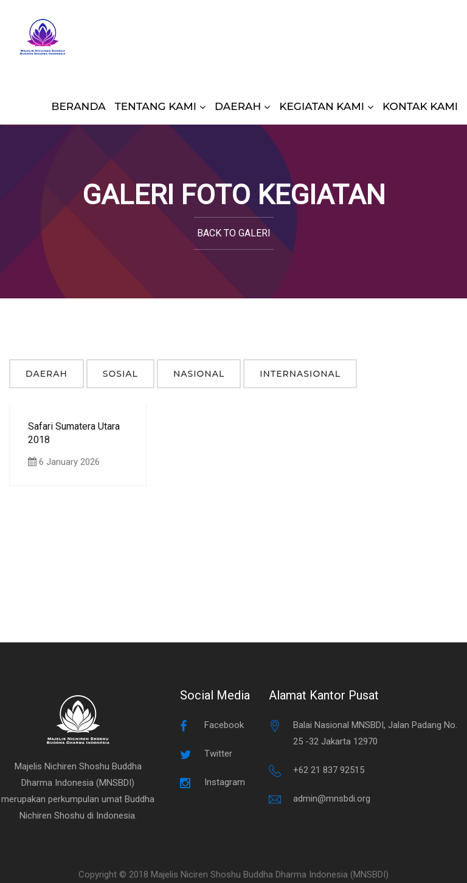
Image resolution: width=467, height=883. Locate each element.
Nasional (198, 373)
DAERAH (238, 106)
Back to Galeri (234, 233)
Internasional (300, 373)
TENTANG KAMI (155, 106)
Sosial (120, 373)
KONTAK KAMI (420, 106)
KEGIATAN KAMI (321, 106)
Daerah (46, 373)
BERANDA (79, 106)
